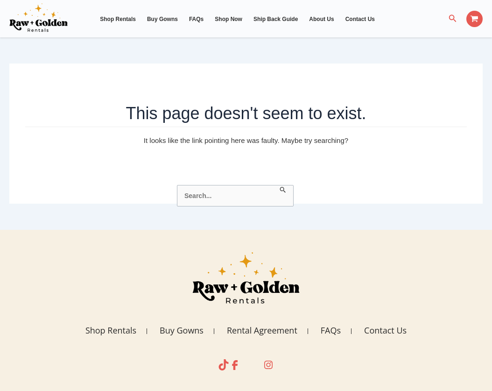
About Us (321, 19)
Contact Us (360, 19)
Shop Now (228, 19)
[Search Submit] (283, 190)
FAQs (196, 19)
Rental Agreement (262, 330)
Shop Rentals (118, 19)
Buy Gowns (162, 19)
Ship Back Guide (275, 19)
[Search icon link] (453, 19)
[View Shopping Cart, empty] (474, 19)
